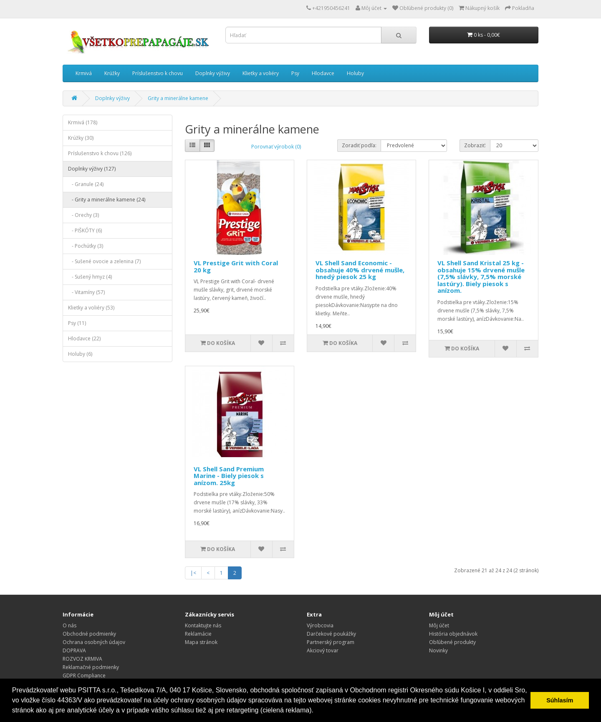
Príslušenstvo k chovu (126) (99, 153)
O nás (69, 625)
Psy (295, 73)
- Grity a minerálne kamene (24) (106, 199)
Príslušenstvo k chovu (157, 73)
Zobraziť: (475, 145)
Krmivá (84, 73)
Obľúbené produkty (452, 642)
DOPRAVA (74, 650)
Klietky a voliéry (260, 73)
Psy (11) (77, 323)
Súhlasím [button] (559, 700)
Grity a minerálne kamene (178, 98)
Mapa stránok (201, 642)
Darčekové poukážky (331, 633)
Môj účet (439, 625)
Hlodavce (323, 73)
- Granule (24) (86, 184)
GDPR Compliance (84, 675)
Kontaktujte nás (203, 625)
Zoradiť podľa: (359, 145)
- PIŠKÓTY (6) (85, 230)
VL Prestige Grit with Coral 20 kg (236, 266)
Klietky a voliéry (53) (91, 307)
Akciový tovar (322, 650)
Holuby (355, 73)
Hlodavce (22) (84, 338)
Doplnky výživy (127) (92, 168)
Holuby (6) (80, 353)
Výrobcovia (320, 625)
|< (193, 572)
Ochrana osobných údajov (94, 642)
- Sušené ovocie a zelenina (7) (104, 261)
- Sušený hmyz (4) (90, 276)
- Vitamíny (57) (86, 292)
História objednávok (453, 633)
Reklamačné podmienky (91, 667)
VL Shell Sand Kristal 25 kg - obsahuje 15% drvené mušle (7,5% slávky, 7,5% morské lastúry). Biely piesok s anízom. (481, 276)
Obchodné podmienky (89, 633)
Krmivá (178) (82, 122)
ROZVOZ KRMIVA (82, 658)
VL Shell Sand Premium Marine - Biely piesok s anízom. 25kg (229, 476)
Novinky (438, 650)
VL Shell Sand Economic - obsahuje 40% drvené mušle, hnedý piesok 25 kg (360, 270)
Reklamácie (198, 633)
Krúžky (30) (80, 137)
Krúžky (112, 73)
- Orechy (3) (83, 215)
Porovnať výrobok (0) (276, 146)
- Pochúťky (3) (85, 245)
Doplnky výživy (212, 73)
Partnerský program (330, 642)
